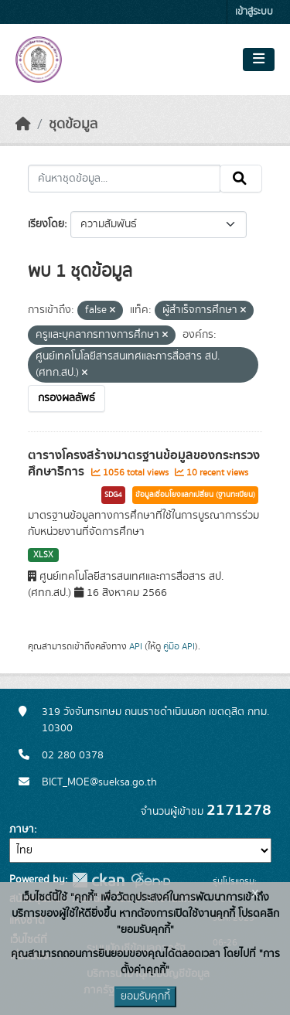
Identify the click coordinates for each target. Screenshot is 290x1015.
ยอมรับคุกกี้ (145, 996)
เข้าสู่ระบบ (254, 12)
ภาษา (21, 829)
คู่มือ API (179, 646)
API (135, 646)
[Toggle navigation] (259, 59)
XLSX (43, 555)
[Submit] (241, 178)
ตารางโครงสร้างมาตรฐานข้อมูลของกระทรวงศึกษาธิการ (144, 463)
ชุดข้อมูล (73, 124)
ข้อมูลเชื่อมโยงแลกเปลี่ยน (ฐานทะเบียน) (195, 494)
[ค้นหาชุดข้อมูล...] (124, 178)
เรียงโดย (46, 224)
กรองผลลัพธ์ (66, 398)
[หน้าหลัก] (23, 124)
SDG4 (113, 494)
